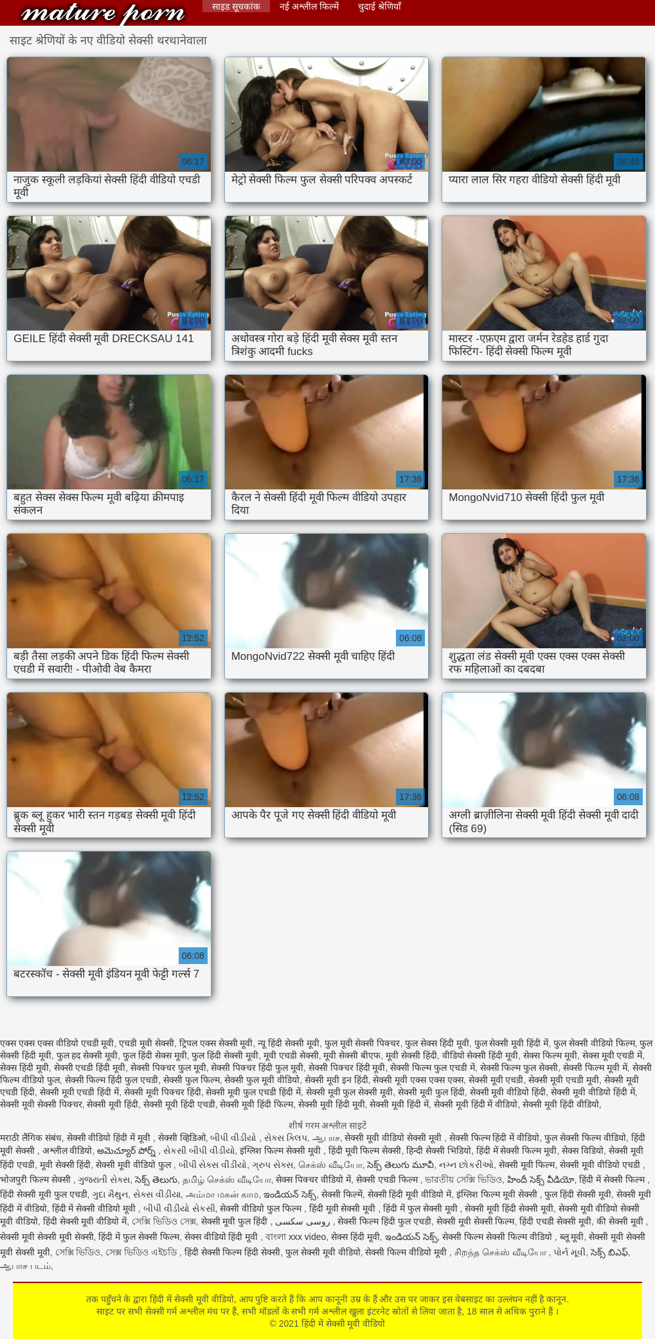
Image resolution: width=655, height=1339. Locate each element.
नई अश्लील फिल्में (309, 6)
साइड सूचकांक (236, 6)
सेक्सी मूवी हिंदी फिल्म (256, 1104)
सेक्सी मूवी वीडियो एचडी (601, 1165)
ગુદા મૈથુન (110, 1194)
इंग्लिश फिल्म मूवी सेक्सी (498, 1194)
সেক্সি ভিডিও (78, 1252)
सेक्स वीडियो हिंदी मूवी (222, 1237)
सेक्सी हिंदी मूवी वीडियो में (410, 1194)
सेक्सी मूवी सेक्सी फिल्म (475, 1221)
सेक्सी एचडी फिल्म (388, 1179)
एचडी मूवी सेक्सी (146, 1043)
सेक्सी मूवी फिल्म (527, 1165)
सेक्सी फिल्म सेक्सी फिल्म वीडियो (498, 1237)
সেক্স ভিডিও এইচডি (142, 1252)
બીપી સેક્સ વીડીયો (213, 1165)
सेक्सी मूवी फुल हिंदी (431, 1092)
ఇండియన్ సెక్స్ (290, 1194)
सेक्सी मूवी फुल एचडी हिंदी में (253, 1092)
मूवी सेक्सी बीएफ (352, 1055)
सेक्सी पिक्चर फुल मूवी (168, 1067)
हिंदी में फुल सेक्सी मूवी (421, 1208)
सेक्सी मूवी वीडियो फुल (135, 1165)
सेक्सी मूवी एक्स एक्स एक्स (418, 1080)
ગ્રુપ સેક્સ (272, 1165)
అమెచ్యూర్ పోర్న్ (127, 1150)
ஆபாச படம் (25, 1266)
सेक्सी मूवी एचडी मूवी (563, 1080)
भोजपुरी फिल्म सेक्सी (36, 1179)
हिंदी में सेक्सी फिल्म (613, 1179)
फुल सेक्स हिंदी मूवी (437, 1043)
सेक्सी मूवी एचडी (496, 1080)
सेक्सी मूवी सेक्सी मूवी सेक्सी (47, 1237)
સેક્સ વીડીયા (157, 1194)
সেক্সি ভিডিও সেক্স (164, 1221)
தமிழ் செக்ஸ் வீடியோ (227, 1179)
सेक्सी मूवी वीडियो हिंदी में (593, 1092)
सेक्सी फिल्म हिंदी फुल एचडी (112, 1080)
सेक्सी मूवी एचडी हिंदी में (80, 1092)
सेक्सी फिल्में (342, 1194)
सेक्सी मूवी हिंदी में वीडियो (476, 1104)
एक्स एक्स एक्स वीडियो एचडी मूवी (57, 1043)
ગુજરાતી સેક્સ (104, 1179)
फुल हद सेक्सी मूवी (87, 1055)
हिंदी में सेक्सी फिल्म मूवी (516, 1150)
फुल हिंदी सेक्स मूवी (155, 1055)
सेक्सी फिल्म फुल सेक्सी (519, 1067)
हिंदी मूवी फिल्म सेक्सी (365, 1150)
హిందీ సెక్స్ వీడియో (541, 1179)
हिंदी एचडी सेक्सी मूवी (555, 1221)
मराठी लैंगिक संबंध (31, 1138)
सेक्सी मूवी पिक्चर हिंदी (162, 1092)
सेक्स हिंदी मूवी (24, 1067)
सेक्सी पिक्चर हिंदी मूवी (347, 1067)
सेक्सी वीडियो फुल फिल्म (262, 1208)
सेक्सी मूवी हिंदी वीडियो (561, 1104)
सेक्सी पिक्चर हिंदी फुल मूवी (257, 1067)
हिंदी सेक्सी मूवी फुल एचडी (43, 1194)
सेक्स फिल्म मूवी (550, 1055)
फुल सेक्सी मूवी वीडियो (323, 1252)
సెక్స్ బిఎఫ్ (609, 1252)
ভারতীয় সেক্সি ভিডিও (463, 1179)
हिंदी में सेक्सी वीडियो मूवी (95, 1208)
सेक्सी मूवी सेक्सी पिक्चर (41, 1104)
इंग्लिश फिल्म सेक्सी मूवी (281, 1150)
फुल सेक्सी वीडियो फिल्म (594, 1043)
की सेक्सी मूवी (621, 1221)
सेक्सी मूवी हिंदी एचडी (179, 1104)
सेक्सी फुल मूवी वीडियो (262, 1080)
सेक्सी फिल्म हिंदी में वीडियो (494, 1138)
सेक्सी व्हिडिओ (182, 1138)
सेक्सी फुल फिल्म (191, 1080)
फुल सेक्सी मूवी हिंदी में (511, 1043)
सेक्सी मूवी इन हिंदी (336, 1080)
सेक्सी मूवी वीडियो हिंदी (508, 1092)
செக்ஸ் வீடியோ (330, 1165)
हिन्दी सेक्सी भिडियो (438, 1150)
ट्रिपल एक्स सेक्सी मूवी (216, 1043)
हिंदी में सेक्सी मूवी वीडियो (103, 14)
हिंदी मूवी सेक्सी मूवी (344, 1208)
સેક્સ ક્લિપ (285, 1138)
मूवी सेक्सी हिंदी (411, 1055)
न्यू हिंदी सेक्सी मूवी (288, 1043)
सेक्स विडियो (583, 1150)
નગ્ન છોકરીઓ (466, 1165)
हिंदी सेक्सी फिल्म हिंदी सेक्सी (232, 1252)
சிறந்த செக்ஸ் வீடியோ (501, 1252)
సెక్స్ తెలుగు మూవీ (400, 1165)
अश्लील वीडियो (67, 1150)
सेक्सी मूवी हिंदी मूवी (331, 1104)
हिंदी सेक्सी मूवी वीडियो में (85, 1221)
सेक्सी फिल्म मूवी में (595, 1067)
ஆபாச (326, 1138)
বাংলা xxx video (295, 1237)
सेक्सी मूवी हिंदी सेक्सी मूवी (509, 1208)
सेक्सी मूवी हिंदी (112, 1104)
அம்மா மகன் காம (222, 1194)
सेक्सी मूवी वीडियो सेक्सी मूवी (394, 1138)
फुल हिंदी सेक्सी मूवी (225, 1055)
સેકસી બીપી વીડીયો (199, 1150)
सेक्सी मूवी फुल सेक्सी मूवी (349, 1092)
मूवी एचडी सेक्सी (291, 1055)
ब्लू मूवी (572, 1237)
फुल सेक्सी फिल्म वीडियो (585, 1138)
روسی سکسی (304, 1221)
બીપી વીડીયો (234, 1138)
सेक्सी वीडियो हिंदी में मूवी (110, 1138)
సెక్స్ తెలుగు (156, 1179)
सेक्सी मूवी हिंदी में (399, 1104)
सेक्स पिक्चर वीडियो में (313, 1179)
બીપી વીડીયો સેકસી (179, 1208)
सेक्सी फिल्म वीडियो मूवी (407, 1252)
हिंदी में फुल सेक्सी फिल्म (138, 1237)
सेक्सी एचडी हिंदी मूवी (90, 1067)
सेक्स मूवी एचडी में (612, 1055)
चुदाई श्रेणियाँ (379, 6)
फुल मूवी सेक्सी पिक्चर (362, 1043)
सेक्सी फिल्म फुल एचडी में (432, 1067)
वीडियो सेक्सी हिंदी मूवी (480, 1055)
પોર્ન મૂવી (569, 1252)
